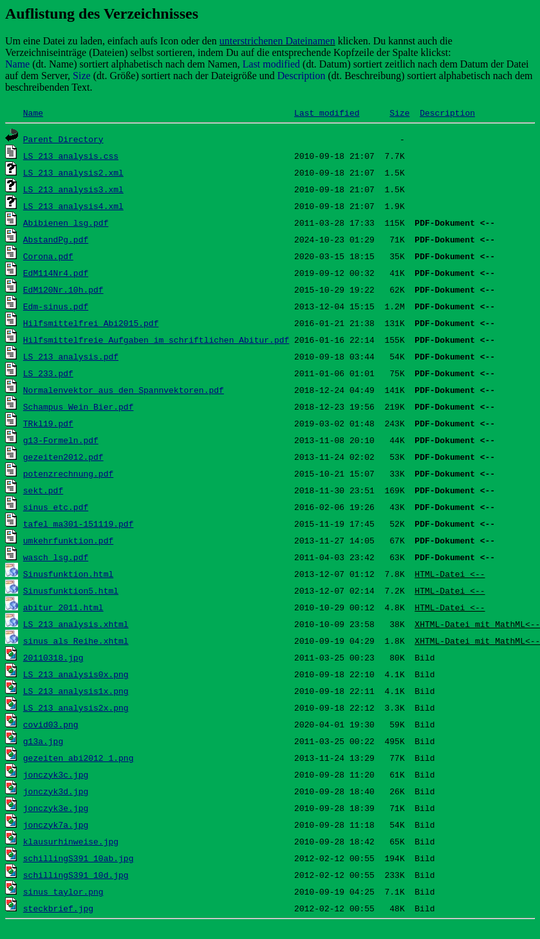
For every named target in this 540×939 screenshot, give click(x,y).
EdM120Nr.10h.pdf (63, 289)
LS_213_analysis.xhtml (76, 624)
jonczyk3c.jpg (55, 774)
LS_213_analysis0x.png (76, 674)
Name (33, 112)
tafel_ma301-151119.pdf (78, 523)
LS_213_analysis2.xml (73, 172)
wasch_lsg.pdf (55, 557)
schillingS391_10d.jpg (76, 874)
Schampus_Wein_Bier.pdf (78, 406)
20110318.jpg (53, 657)
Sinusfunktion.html (68, 573)
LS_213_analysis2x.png (76, 707)
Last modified (326, 112)
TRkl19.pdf (48, 423)
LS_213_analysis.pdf (70, 356)
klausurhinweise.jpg (70, 841)
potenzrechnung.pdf (68, 473)
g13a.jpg (43, 741)
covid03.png (51, 724)
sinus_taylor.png (63, 891)
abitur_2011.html (63, 607)
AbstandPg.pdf (55, 239)
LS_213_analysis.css (70, 155)
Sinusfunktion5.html (70, 590)
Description (447, 112)
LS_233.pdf (48, 373)
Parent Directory (63, 139)
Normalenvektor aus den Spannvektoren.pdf (123, 390)
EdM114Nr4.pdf (55, 272)
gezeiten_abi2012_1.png (78, 757)
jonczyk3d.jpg (55, 791)
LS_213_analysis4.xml (73, 206)
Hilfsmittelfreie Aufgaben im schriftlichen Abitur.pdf (156, 339)
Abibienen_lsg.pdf (66, 222)
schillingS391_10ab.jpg (78, 858)
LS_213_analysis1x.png (76, 691)
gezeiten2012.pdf (63, 456)
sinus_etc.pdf (55, 507)
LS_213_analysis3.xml (73, 189)
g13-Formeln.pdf (60, 440)
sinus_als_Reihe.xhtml (76, 640)
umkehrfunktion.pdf (68, 540)
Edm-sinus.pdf (55, 306)
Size (399, 112)
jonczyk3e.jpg (55, 808)
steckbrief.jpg (58, 908)
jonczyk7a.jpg (55, 824)
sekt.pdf (43, 490)
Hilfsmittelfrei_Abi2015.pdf (91, 323)
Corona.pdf (48, 256)
